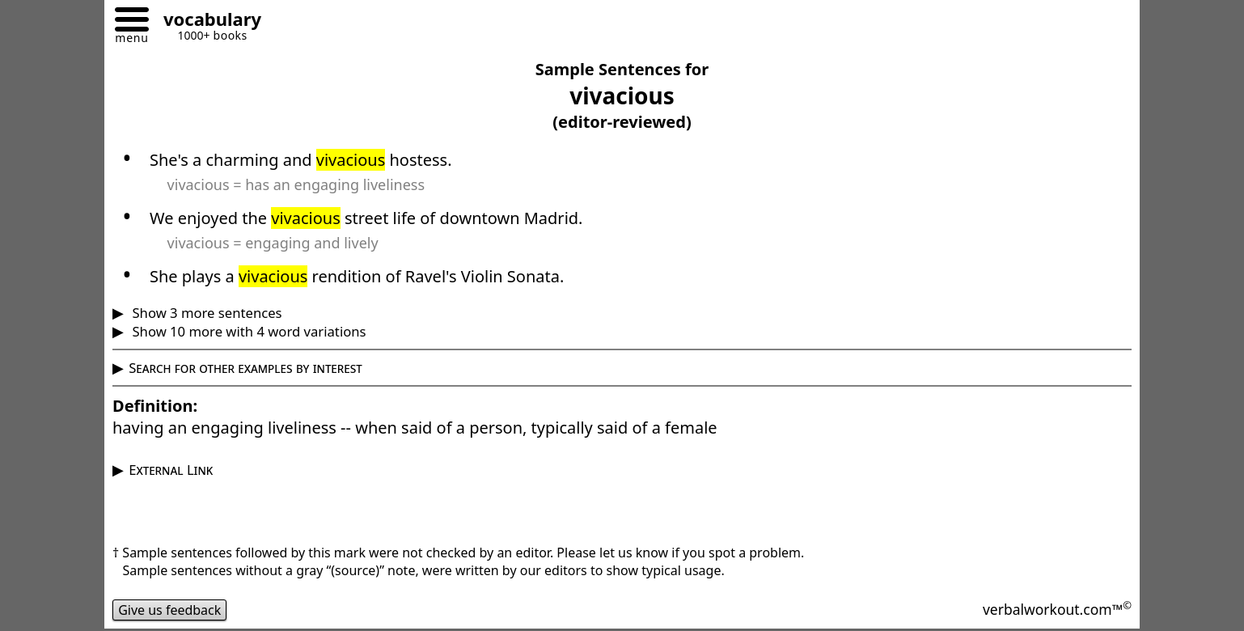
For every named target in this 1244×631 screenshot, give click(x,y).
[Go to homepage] (206, 21)
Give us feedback (170, 610)
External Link (171, 469)
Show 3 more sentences (205, 312)
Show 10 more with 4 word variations (247, 331)
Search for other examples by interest (245, 367)
